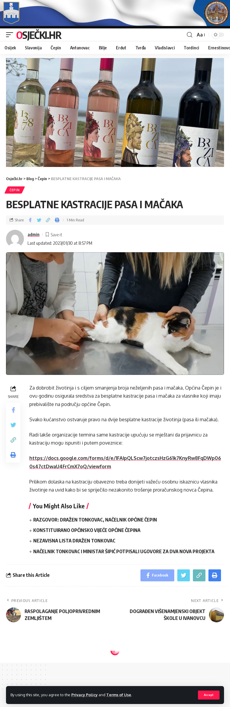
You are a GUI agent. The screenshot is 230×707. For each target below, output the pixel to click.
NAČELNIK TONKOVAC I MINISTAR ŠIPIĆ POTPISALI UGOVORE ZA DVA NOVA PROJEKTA (123, 551)
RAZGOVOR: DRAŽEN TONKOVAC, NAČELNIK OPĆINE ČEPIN (95, 520)
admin (34, 234)
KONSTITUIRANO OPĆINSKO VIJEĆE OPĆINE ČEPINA (86, 530)
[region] (115, 112)
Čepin (15, 190)
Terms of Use (118, 694)
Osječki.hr (38, 34)
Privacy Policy (84, 694)
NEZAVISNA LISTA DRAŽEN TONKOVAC (74, 541)
